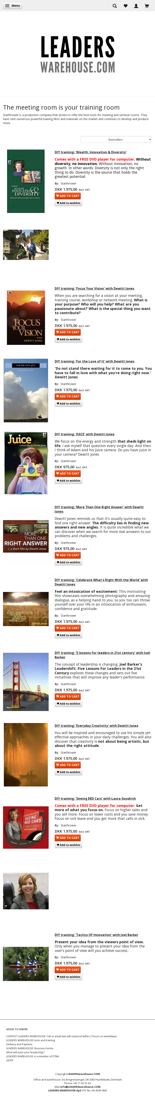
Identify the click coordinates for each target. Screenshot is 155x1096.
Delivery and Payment (19, 1044)
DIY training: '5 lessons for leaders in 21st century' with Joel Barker (102, 655)
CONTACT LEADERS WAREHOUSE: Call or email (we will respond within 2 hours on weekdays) (61, 1036)
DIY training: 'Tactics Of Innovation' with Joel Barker (96, 935)
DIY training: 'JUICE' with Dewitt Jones (84, 434)
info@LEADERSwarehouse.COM (80, 1087)
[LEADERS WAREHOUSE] (77, 53)
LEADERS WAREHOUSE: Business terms (29, 1048)
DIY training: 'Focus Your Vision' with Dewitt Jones (94, 288)
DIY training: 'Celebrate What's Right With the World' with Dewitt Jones (101, 582)
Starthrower (68, 183)
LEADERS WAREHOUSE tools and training (30, 1040)
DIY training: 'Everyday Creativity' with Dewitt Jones (96, 726)
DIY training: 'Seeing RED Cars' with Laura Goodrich (95, 799)
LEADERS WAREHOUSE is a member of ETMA (32, 1056)
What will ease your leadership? (25, 1052)
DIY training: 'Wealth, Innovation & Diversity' (91, 152)
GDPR (9, 1060)
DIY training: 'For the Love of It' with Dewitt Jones (94, 361)
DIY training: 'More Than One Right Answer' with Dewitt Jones (99, 509)
